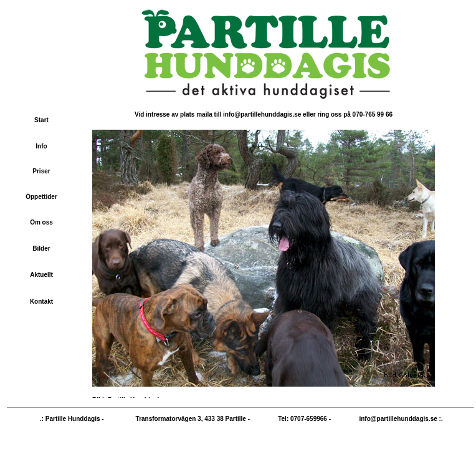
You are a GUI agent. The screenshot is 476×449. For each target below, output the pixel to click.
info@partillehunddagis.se (398, 418)
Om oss (41, 222)
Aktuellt (41, 274)
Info (41, 146)
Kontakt (41, 301)
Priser (41, 171)
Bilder (41, 248)
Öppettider (41, 196)
